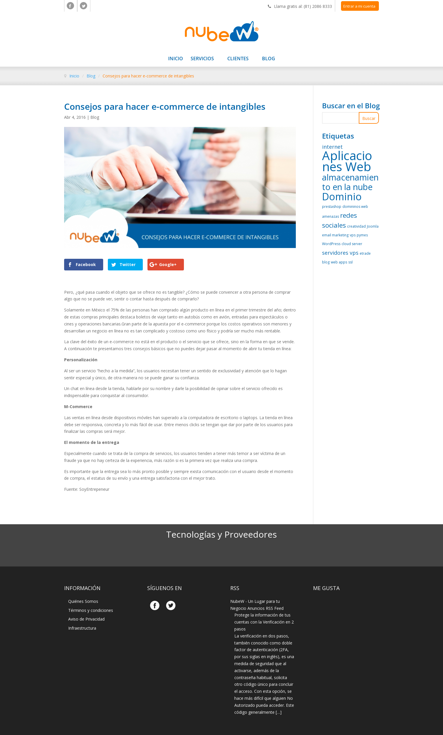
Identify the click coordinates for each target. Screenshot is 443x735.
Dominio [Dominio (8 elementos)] (342, 196)
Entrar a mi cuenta (359, 6)
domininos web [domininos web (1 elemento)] (355, 206)
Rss (234, 588)
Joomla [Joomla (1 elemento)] (373, 226)
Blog (268, 59)
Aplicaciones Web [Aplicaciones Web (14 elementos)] (347, 161)
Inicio (175, 59)
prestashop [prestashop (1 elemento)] (331, 206)
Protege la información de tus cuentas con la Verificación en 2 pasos (264, 622)
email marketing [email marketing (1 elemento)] (335, 235)
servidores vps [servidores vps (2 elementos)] (340, 252)
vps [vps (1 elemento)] (353, 235)
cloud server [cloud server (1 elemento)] (352, 243)
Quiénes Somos (83, 601)
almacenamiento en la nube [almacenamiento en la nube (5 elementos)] (350, 182)
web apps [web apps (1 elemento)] (339, 262)
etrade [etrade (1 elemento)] (365, 253)
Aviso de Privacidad (86, 619)
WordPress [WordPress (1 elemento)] (331, 243)
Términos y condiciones (90, 610)
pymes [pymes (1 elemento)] (362, 235)
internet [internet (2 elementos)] (332, 146)
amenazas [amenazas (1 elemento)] (330, 216)
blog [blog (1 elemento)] (326, 262)
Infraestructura (82, 628)
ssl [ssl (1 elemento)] (350, 262)
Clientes (238, 59)
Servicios (202, 59)
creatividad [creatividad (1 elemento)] (356, 226)
